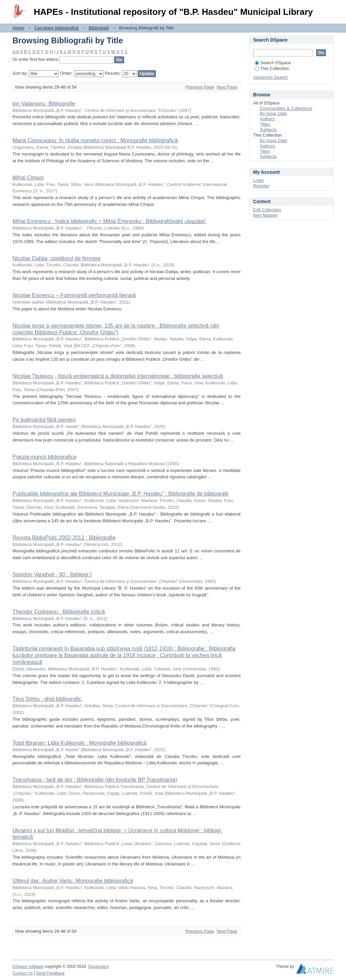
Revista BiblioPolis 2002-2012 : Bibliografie (64, 538)
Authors (267, 118)
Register (261, 185)
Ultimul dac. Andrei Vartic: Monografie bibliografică (73, 881)
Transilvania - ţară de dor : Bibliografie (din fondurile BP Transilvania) (95, 780)
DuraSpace (98, 966)
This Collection (272, 68)
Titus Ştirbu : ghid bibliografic (47, 699)
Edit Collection (267, 209)
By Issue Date (273, 113)
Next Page (227, 87)
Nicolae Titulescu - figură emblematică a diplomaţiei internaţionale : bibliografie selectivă (118, 376)
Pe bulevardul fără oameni (44, 420)
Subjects (268, 129)
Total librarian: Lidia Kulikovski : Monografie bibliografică (80, 743)
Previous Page (200, 87)
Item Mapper (265, 215)
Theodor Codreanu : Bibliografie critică (59, 612)
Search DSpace (273, 62)
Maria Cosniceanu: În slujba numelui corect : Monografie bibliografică (95, 140)
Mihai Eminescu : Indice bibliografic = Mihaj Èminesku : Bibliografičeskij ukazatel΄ (109, 221)
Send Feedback (50, 973)
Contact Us (23, 973)
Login (328, 8)
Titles (265, 124)
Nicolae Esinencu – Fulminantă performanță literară (74, 295)
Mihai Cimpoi (28, 178)
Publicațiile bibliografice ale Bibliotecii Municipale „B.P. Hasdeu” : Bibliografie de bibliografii (120, 494)
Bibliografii (99, 27)
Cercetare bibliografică (56, 27)
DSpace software (28, 966)
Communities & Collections (286, 108)
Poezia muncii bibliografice (44, 457)
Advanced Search (270, 77)
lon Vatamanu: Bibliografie (44, 103)
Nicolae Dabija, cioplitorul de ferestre (57, 258)
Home (18, 27)
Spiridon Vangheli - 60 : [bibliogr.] (52, 574)
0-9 (16, 51)
